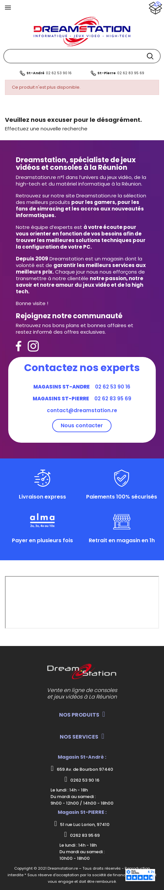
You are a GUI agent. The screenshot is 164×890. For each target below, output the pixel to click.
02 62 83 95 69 (130, 73)
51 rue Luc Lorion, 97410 (82, 824)
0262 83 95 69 (82, 834)
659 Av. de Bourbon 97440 (82, 768)
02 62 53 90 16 (59, 73)
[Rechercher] (82, 56)
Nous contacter (82, 425)
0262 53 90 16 (82, 779)
